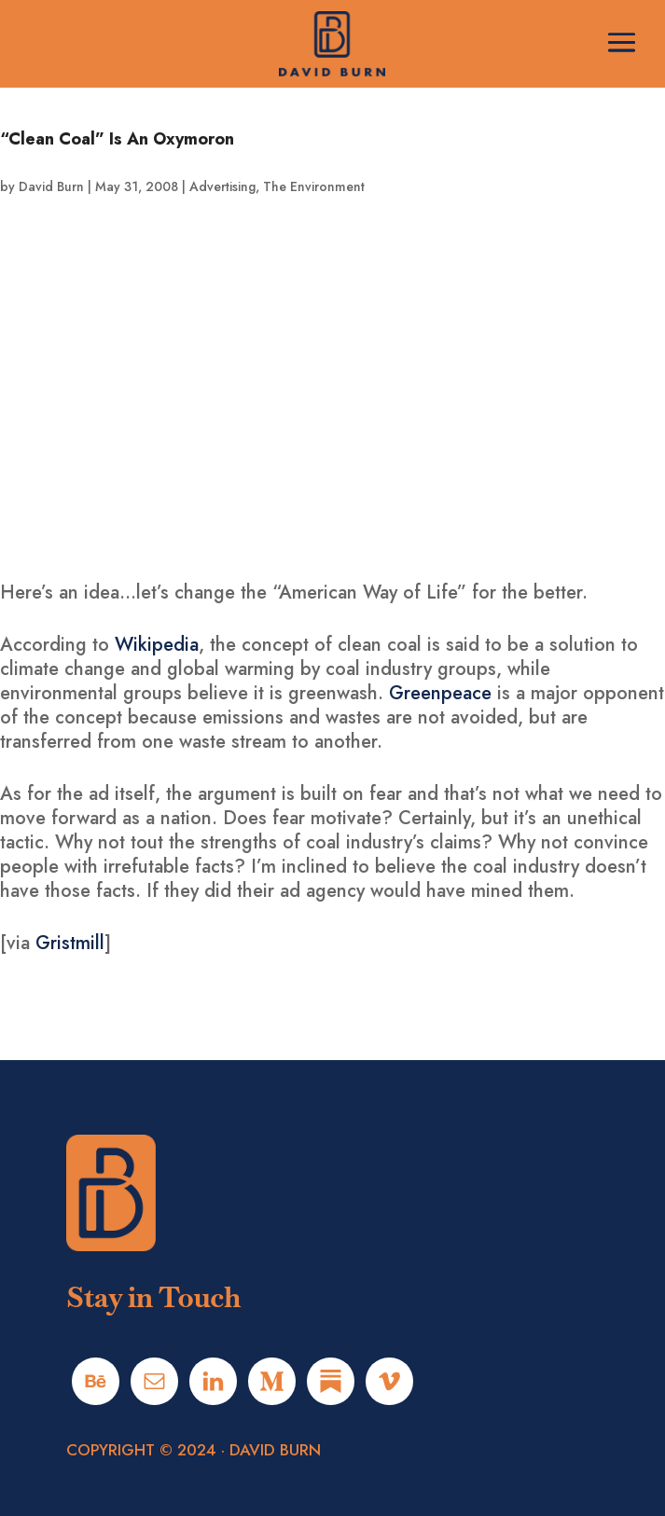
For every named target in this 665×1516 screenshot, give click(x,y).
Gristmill (69, 943)
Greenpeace (440, 693)
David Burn (51, 186)
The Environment (314, 186)
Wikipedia (157, 644)
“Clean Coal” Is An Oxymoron (117, 139)
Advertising (222, 186)
